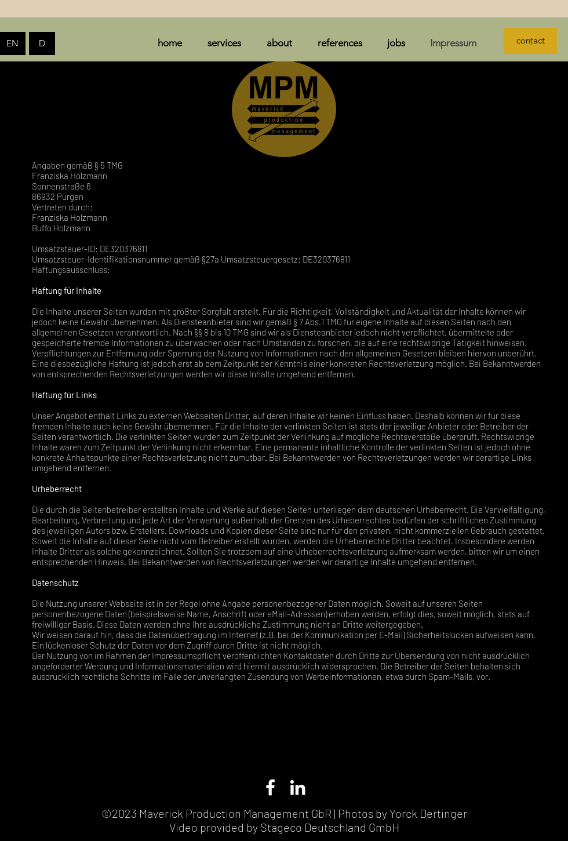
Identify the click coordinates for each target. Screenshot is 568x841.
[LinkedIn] (297, 787)
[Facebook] (270, 787)
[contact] (530, 41)
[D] (42, 43)
